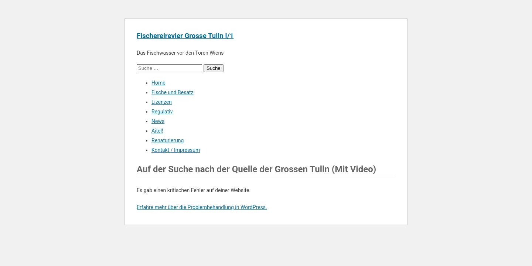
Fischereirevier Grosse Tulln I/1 (185, 36)
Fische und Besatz (172, 92)
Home (158, 83)
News (157, 121)
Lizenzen (161, 102)
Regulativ (162, 112)
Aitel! (157, 131)
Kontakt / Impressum (175, 150)
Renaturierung (167, 140)
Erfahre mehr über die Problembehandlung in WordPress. (202, 207)
